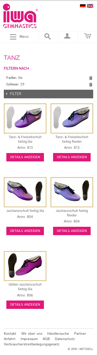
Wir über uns (31, 333)
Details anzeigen (25, 157)
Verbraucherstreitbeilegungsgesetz (32, 344)
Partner (80, 333)
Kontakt (10, 333)
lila (25, 211)
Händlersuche (58, 333)
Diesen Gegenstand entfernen (90, 78)
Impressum (29, 339)
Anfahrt (9, 339)
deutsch (83, 6)
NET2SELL (86, 349)
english (90, 6)
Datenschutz (65, 339)
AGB (46, 339)
